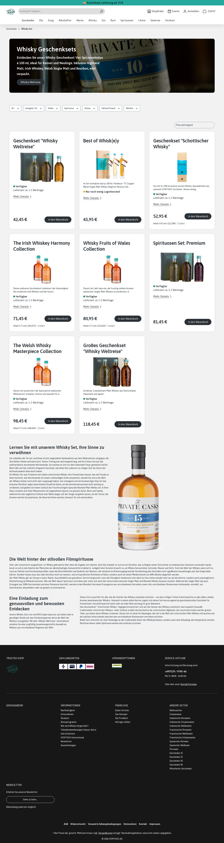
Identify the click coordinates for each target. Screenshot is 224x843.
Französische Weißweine (181, 733)
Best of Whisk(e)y (101, 141)
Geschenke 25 (176, 753)
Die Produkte (121, 718)
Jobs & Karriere (68, 733)
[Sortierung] (194, 125)
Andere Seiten (179, 705)
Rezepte (65, 718)
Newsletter (66, 741)
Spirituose (71, 107)
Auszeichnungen (68, 745)
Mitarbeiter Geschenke (181, 768)
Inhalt (53, 107)
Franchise (121, 705)
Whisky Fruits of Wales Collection (106, 246)
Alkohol (132, 107)
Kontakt (143, 824)
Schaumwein (175, 714)
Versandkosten (105, 833)
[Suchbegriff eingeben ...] (58, 11)
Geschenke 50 (176, 761)
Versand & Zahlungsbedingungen (104, 824)
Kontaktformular (189, 684)
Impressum (154, 824)
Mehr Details (21, 196)
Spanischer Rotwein (179, 741)
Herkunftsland (110, 107)
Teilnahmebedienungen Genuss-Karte (78, 730)
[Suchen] (101, 11)
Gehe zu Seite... (30, 799)
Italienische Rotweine (180, 718)
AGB (66, 824)
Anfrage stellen (122, 722)
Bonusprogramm (68, 722)
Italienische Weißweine (180, 726)
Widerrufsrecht (78, 824)
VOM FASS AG (115, 839)
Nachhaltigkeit (68, 710)
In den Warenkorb (58, 219)
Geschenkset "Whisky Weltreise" (35, 143)
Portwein (174, 749)
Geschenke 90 (176, 764)
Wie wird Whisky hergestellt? (75, 726)
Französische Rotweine (180, 730)
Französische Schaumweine (182, 737)
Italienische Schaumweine (182, 722)
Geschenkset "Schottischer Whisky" (181, 143)
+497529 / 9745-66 (176, 671)
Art (15, 107)
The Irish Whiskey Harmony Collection (41, 246)
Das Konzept (121, 714)
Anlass (90, 107)
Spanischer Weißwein (180, 745)
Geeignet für (33, 107)
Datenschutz (130, 824)
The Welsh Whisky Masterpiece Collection (37, 348)
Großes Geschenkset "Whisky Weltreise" (104, 348)
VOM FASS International (72, 737)
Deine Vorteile (122, 710)
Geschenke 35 (176, 757)
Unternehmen (67, 714)
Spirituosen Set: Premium (179, 243)
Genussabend (14, 705)
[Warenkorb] (209, 11)
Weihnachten (176, 710)
